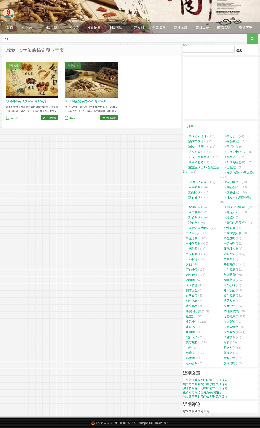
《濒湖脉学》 (194, 192)
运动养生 (192, 363)
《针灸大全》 (232, 212)
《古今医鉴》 (194, 151)
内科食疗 (192, 274)
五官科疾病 (231, 248)
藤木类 (190, 358)
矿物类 (190, 332)
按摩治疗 (229, 306)
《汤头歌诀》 (232, 182)
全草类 (228, 259)
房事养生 (192, 306)
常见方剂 (229, 300)
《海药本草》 (194, 187)
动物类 (190, 280)
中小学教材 (193, 243)
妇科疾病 (229, 295)
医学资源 (192, 285)
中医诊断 (192, 238)
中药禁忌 (192, 248)
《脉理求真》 (194, 207)
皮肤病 (190, 326)
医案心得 (229, 285)
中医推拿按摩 (232, 233)
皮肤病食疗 (231, 326)
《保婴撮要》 (232, 141)
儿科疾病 (229, 254)
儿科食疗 (192, 259)
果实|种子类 (193, 311)
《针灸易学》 (194, 217)
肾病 (226, 342)
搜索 (239, 50)
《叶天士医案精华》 (199, 157)
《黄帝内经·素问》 (198, 228)
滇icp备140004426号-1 (154, 423)
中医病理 (115, 28)
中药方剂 (137, 28)
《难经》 (229, 217)
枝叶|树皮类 (231, 311)
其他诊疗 (192, 269)
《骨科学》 (193, 222)
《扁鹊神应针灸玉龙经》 (240, 172)
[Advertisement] (220, 88)
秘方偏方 (229, 332)
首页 (9, 28)
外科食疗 (192, 295)
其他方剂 (229, 264)
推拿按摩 (93, 28)
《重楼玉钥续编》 (235, 207)
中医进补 (229, 238)
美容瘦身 (159, 28)
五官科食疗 (193, 254)
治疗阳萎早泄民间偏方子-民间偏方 (205, 396)
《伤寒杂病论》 (196, 141)
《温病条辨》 (232, 187)
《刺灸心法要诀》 (197, 146)
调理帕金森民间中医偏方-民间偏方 (205, 388)
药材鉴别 (229, 347)
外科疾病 (229, 290)
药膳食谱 (224, 28)
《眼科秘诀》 (194, 197)
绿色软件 (229, 337)
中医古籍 (50, 28)
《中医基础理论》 (197, 136)
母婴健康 (14, 65)
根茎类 (190, 316)
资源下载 (245, 28)
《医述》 (229, 146)
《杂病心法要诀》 (197, 182)
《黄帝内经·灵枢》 (236, 222)
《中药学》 (231, 136)
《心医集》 (231, 167)
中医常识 (72, 28)
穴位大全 (192, 337)
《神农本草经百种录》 (238, 197)
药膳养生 (192, 352)
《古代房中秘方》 (235, 151)
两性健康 (180, 28)
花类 (189, 347)
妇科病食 (192, 300)
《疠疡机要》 (232, 192)
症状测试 (229, 321)
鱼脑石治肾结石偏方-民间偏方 (202, 392)
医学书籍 (229, 280)
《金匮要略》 (194, 212)
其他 (189, 264)
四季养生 (192, 290)
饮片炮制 (229, 363)
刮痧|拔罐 (230, 274)
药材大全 (202, 28)
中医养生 (28, 28)
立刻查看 (49, 117)
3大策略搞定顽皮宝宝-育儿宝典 (26, 101)
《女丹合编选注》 (235, 162)
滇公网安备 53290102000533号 (115, 423)
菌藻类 (228, 352)
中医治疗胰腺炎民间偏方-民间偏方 (205, 380)
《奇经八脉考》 (196, 162)
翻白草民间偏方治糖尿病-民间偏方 (205, 384)
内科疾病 (229, 269)
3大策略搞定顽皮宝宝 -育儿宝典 (85, 101)
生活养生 (192, 321)
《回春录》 (231, 157)
